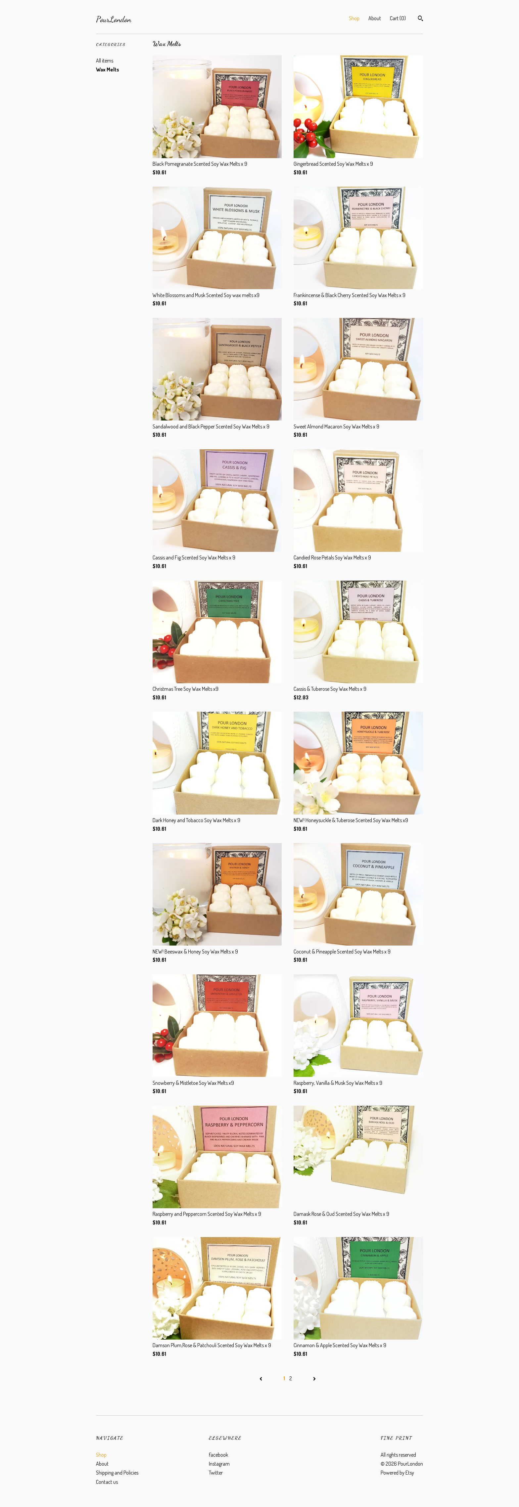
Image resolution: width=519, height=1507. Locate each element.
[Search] (420, 19)
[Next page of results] (314, 1378)
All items (104, 60)
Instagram (219, 1463)
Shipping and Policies (117, 1472)
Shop (354, 18)
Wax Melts (107, 69)
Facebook (218, 1454)
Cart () (398, 18)
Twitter (216, 1472)
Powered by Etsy (397, 1472)
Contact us (107, 1482)
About (374, 18)
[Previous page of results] (261, 1378)
